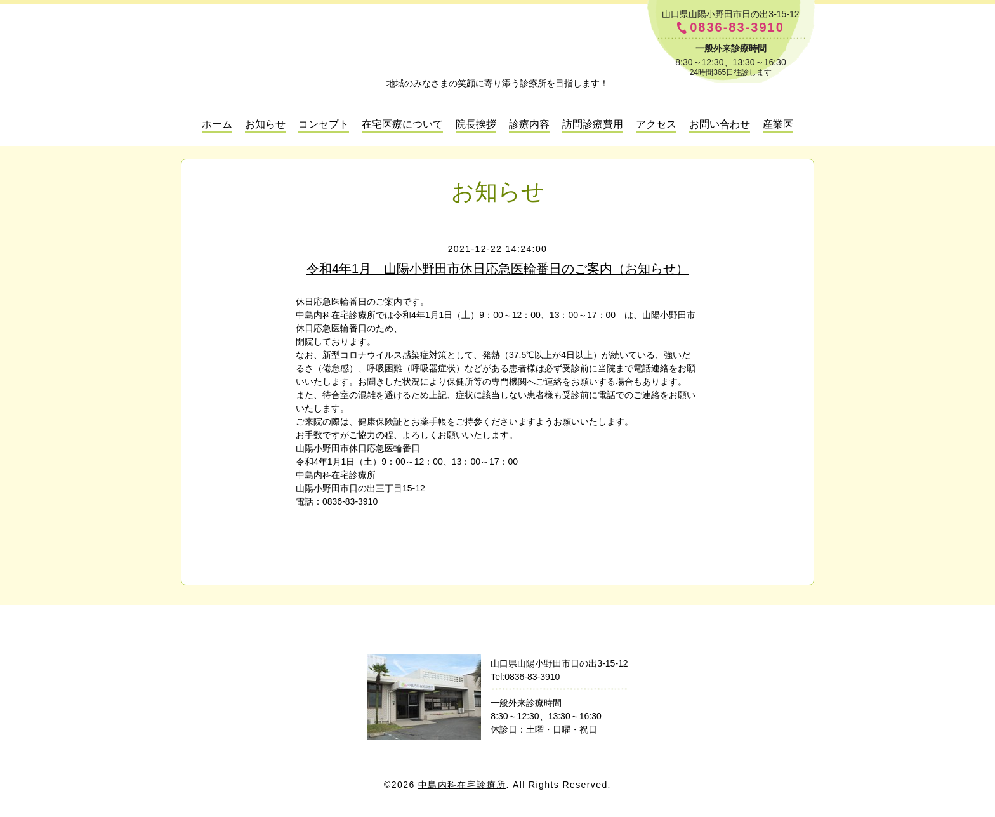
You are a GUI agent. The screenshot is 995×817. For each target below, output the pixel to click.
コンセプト (323, 124)
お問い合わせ (719, 124)
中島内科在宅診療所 (497, 631)
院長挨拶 (476, 124)
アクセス (656, 124)
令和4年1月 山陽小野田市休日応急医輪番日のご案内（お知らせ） (497, 269)
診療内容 (529, 124)
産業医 (778, 124)
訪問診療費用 (592, 124)
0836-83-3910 (737, 27)
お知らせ (265, 124)
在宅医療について (402, 124)
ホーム (217, 124)
